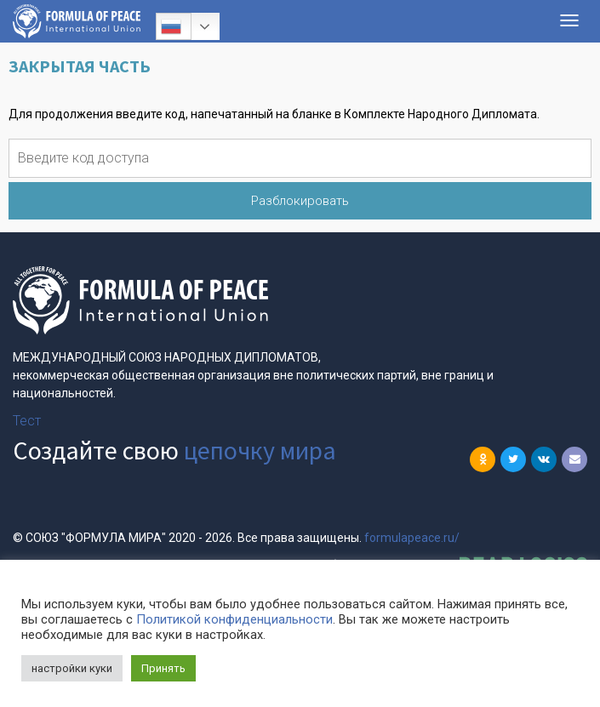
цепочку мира (260, 450)
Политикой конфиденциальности (234, 619)
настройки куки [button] (71, 668)
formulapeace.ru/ (412, 538)
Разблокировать (300, 200)
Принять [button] (163, 668)
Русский (171, 26)
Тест (27, 421)
